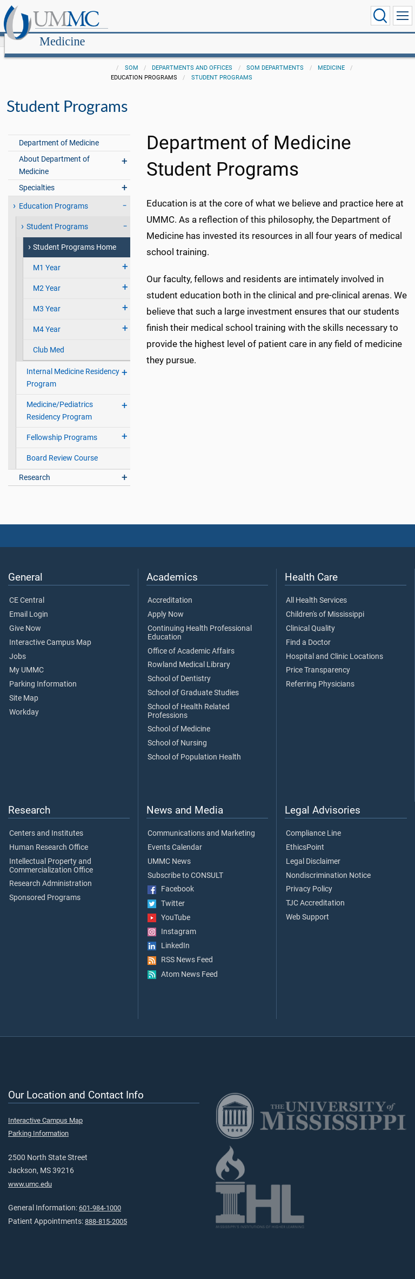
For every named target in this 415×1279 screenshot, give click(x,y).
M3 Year (47, 297)
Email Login (28, 602)
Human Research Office (48, 835)
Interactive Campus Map (50, 631)
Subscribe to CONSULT (185, 864)
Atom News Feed (183, 962)
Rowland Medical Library (189, 653)
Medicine (166, 17)
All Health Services (316, 588)
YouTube (169, 906)
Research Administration (50, 872)
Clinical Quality (310, 616)
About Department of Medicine (54, 153)
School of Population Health (194, 745)
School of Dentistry (179, 667)
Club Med (48, 338)
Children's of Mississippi (325, 602)
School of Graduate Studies (193, 681)
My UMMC (26, 658)
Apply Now (166, 602)
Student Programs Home (74, 235)
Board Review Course (62, 446)
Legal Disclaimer (313, 849)
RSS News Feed (180, 948)
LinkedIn (169, 934)
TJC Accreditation (315, 891)
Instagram (172, 920)
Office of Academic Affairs (191, 639)
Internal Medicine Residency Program (72, 366)
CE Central (26, 588)
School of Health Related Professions (189, 699)
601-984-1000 (100, 1196)
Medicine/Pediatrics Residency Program (59, 399)
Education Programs (53, 194)
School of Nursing (177, 731)
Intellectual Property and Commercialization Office (51, 854)
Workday (24, 700)
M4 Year (47, 317)
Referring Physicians (320, 672)
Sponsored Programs (45, 886)
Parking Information (43, 672)
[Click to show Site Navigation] (402, 15)
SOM (131, 55)
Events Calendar (175, 835)
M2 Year (47, 276)
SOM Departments (275, 55)
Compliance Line (313, 821)
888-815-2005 (106, 1209)
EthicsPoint (305, 835)
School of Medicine (179, 717)
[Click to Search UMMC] (380, 15)
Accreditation (170, 588)
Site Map (23, 686)
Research (34, 465)
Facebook (171, 877)
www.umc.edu (30, 1172)
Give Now (25, 616)
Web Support (307, 905)
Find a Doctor (308, 631)
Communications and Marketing (201, 821)
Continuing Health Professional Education (200, 621)
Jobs (17, 645)
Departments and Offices (192, 55)
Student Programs (221, 65)
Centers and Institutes (46, 821)
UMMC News (169, 849)
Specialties (37, 176)
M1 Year (47, 256)
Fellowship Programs (61, 425)
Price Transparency (318, 658)
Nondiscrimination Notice (328, 864)
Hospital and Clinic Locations (334, 645)
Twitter (166, 892)
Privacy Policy (309, 877)
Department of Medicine (59, 131)
